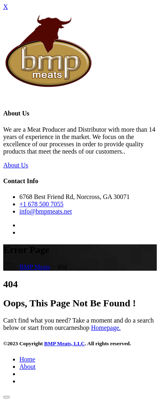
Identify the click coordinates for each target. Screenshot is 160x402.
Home (27, 359)
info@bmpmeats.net (45, 211)
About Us (15, 165)
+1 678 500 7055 (41, 204)
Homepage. (105, 327)
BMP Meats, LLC (64, 343)
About (27, 366)
